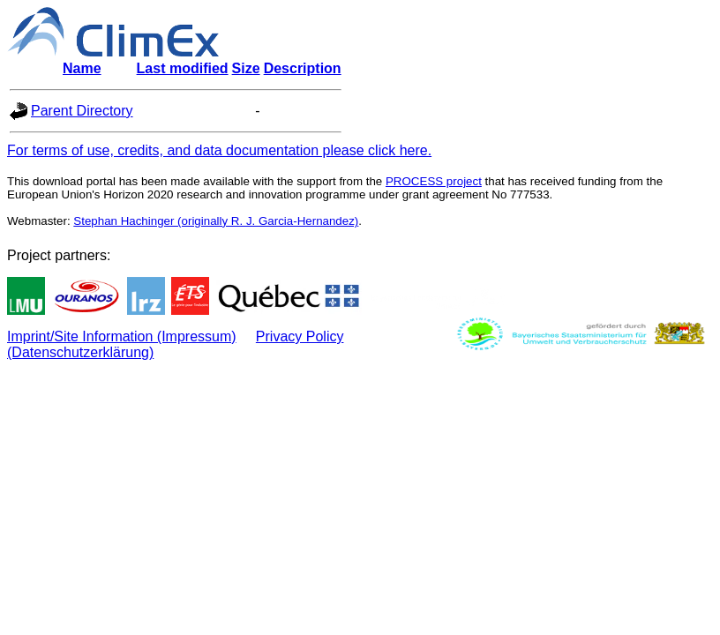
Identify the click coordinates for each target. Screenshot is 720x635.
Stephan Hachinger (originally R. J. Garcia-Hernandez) (215, 221)
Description (302, 68)
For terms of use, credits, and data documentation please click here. (219, 150)
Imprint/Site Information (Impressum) (121, 336)
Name (82, 68)
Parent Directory (82, 110)
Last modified (183, 68)
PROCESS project (434, 181)
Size (246, 68)
